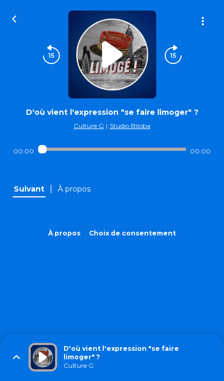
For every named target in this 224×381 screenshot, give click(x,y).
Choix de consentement (132, 233)
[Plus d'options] (202, 21)
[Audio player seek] (112, 149)
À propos (64, 233)
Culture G (89, 126)
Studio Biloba (130, 126)
